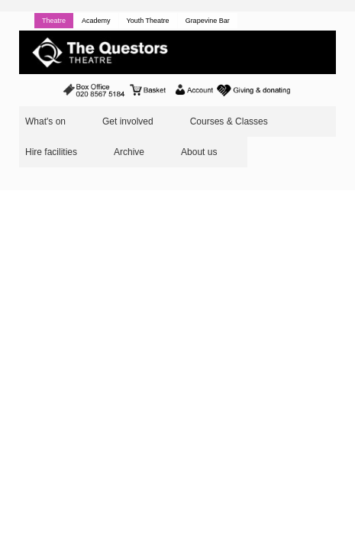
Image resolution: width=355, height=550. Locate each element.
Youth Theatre (148, 20)
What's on (45, 121)
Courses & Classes (229, 121)
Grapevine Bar (208, 20)
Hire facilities (51, 152)
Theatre (54, 20)
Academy (96, 20)
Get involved (127, 121)
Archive (129, 152)
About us (199, 152)
